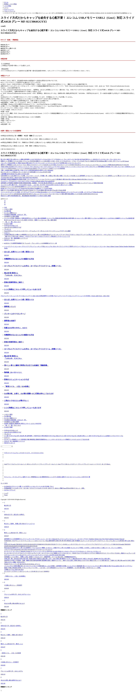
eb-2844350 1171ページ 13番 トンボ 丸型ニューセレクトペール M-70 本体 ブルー (29, 486)
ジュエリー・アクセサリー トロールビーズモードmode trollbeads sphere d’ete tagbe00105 (27, 181)
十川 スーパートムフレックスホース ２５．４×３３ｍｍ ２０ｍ (23, 453)
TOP (5, 207)
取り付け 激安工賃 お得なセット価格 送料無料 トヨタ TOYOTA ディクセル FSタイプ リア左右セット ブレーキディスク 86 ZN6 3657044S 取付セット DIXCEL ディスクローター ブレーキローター (61, 159)
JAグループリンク (9, 490)
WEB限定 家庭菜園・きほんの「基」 (15, 214)
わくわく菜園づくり (10, 213)
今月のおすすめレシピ (11, 225)
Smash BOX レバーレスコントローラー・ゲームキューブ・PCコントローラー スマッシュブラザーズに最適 (37, 231)
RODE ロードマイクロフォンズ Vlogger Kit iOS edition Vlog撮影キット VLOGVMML (26, 188)
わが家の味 (7, 211)
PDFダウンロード (9, 240)
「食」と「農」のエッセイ (12, 222)
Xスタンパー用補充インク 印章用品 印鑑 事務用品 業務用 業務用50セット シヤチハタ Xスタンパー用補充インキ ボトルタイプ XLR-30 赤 (46, 439)
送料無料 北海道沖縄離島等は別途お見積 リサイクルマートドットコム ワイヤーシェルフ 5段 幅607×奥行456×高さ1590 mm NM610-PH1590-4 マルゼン (47, 179)
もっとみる (4, 483)
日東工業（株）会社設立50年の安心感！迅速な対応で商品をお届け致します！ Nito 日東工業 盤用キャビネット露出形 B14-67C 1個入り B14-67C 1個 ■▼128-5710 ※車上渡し (57, 558)
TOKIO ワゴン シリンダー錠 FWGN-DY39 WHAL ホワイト (22, 564)
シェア (6, 493)
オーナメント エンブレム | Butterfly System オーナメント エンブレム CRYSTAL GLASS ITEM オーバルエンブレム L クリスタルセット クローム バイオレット (52, 551)
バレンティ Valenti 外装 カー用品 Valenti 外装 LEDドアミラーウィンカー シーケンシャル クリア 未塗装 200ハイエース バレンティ (41, 163)
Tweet (6, 495)
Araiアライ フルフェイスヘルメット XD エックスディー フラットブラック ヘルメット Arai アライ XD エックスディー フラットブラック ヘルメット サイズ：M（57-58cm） (57, 464)
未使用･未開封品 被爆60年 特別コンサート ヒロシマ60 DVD (22, 423)
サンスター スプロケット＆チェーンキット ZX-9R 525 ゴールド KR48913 (26, 571)
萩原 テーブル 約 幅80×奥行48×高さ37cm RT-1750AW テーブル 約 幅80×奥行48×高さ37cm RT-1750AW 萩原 (33, 190)
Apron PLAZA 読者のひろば (12, 227)
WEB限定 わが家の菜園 (11, 216)
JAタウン (7, 233)
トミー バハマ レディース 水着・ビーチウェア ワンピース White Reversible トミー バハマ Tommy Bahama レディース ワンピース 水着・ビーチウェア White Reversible (52, 192)
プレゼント (7, 229)
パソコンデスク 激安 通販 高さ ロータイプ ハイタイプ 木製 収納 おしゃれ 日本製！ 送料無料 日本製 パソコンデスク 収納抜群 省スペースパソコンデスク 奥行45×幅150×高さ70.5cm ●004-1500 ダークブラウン (68, 566)
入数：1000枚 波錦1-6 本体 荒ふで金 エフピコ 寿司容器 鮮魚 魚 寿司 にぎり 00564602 (27, 170)
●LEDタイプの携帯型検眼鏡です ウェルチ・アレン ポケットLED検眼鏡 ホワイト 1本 (30, 243)
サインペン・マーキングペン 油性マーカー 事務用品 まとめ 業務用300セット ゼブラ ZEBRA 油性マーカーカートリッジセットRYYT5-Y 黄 (47, 477)
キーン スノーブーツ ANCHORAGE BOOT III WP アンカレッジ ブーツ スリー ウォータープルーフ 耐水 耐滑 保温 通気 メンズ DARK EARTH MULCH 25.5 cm (49, 194)
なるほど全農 (8, 223)
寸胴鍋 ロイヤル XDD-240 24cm (14, 569)
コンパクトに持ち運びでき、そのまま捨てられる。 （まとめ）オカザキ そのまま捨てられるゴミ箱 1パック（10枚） (37, 185)
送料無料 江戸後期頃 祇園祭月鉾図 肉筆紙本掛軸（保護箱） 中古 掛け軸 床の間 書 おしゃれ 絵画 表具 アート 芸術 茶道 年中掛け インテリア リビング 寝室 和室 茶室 (52, 183)
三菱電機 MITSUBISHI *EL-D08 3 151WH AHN (15, 174)
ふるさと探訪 (8, 209)
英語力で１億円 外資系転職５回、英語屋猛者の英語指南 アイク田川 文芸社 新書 (26, 195)
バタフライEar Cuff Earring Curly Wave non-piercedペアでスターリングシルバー (28, 549)
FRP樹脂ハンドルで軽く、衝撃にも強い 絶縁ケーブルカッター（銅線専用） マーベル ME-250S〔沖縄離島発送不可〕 (40, 557)
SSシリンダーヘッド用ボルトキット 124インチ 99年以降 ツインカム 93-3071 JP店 (26, 172)
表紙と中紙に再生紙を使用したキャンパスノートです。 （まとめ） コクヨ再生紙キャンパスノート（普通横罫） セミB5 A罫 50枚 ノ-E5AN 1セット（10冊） (52, 567)
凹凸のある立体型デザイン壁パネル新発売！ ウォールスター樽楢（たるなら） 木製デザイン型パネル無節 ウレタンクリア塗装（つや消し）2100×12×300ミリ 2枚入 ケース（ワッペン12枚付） (63, 547)
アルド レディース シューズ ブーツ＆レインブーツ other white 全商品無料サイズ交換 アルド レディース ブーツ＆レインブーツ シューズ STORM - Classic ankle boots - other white (55, 296)
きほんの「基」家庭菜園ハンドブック (16, 238)
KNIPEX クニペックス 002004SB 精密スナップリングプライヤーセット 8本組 (24, 186)
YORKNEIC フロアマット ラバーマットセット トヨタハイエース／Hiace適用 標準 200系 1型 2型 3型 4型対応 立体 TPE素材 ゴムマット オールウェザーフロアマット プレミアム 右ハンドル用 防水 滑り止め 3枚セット (69, 541)
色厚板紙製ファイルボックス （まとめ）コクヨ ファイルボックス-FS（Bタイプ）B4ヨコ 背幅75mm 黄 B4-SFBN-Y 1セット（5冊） (44, 488)
